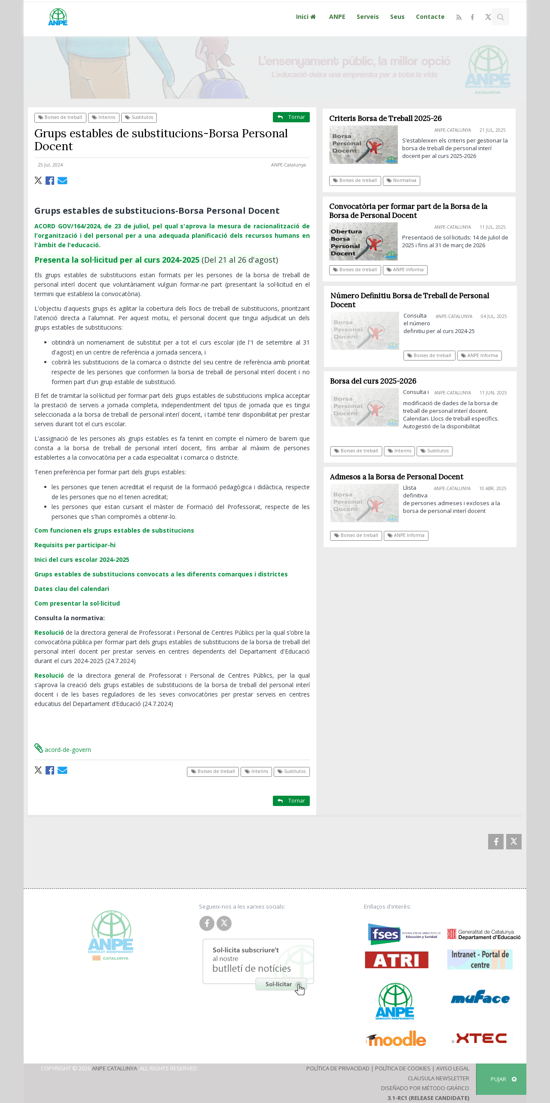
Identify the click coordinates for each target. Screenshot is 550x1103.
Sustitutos (139, 117)
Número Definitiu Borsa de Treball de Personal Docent (413, 300)
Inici (307, 16)
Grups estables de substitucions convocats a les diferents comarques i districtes (161, 574)
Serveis (368, 16)
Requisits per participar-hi (75, 545)
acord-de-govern (62, 749)
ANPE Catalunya (114, 1068)
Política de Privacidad (338, 1068)
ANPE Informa (405, 270)
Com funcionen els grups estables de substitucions (114, 530)
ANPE (337, 16)
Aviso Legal (452, 1068)
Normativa (401, 180)
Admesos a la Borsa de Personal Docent (400, 477)
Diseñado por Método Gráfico (425, 1088)
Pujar (503, 1079)
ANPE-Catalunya (288, 165)
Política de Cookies (403, 1068)
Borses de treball (60, 117)
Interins (103, 117)
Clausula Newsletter (438, 1078)
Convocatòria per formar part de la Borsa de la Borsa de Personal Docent (408, 211)
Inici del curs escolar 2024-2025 (81, 559)
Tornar (291, 117)
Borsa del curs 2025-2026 (376, 381)
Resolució (49, 632)
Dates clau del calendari (71, 589)
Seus (397, 16)
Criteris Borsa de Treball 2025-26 (385, 118)
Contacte (430, 16)
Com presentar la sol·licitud (77, 603)
